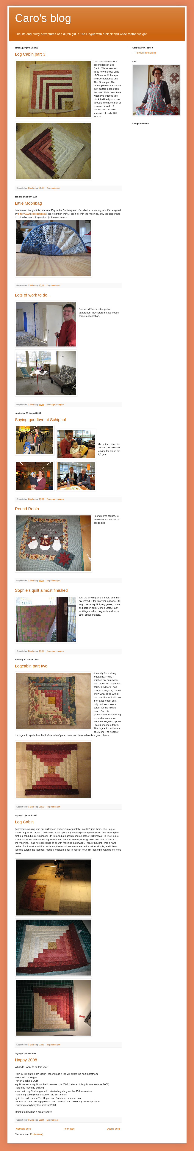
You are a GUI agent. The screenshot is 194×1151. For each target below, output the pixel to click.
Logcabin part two (31, 666)
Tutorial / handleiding (145, 52)
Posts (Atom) (36, 1134)
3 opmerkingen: (53, 580)
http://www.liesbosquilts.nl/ (32, 213)
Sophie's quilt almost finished (41, 590)
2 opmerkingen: (53, 188)
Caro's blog (43, 18)
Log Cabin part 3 (30, 54)
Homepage (69, 1129)
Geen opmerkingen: (55, 404)
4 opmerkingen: (53, 807)
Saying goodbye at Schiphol (40, 419)
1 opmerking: (52, 1120)
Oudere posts (113, 1129)
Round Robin (27, 508)
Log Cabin (24, 822)
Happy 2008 (26, 1060)
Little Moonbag (28, 203)
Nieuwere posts (23, 1129)
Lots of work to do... (33, 295)
